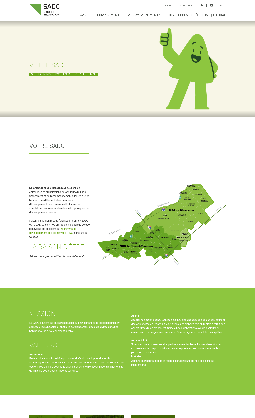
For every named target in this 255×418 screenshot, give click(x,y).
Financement (108, 15)
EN (221, 5)
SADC (84, 15)
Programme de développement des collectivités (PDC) (52, 231)
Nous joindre (187, 5)
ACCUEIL (168, 5)
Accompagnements (144, 15)
